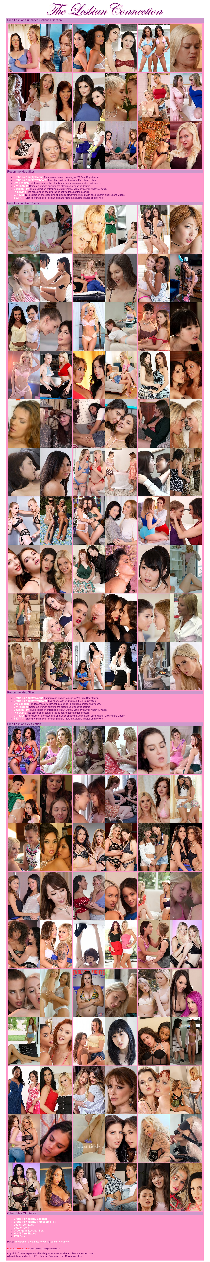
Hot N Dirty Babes (25, 1233)
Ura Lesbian (21, 183)
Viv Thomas (21, 186)
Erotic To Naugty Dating (28, 177)
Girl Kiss (19, 194)
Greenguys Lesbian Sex (28, 1230)
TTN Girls (20, 1236)
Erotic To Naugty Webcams (31, 180)
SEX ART (19, 197)
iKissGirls (20, 191)
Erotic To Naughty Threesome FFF (35, 1221)
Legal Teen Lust (24, 1224)
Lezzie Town (21, 1227)
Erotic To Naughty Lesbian (30, 1218)
